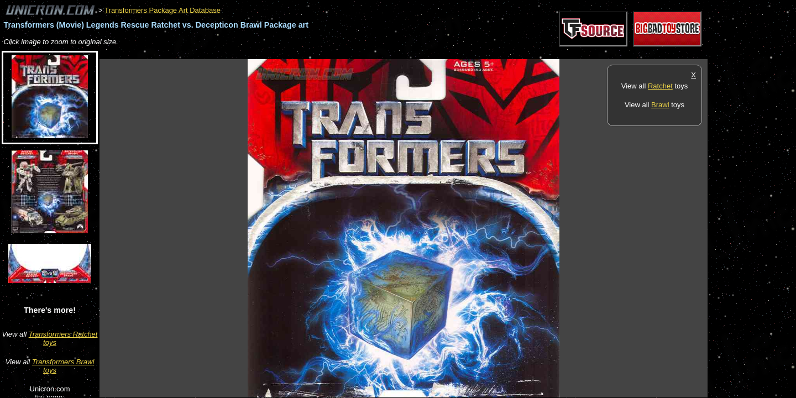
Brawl (660, 105)
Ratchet (660, 86)
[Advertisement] (301, 53)
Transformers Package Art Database (162, 10)
